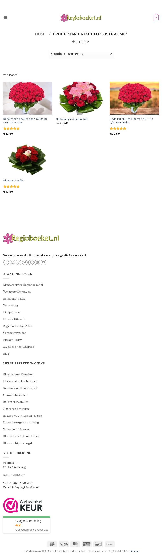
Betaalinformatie (14, 298)
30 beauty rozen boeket (72, 119)
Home (40, 34)
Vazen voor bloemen (16, 429)
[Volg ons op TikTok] (19, 262)
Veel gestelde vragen (17, 291)
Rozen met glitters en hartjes (22, 415)
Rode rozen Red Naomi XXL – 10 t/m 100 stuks (131, 120)
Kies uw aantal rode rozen (20, 388)
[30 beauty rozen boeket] (81, 98)
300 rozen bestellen (16, 409)
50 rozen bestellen (15, 395)
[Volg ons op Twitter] (25, 262)
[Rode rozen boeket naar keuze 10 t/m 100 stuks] (27, 98)
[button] (5, 18)
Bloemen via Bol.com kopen (21, 436)
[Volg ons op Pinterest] (31, 262)
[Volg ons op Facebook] (6, 262)
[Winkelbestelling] (81, 54)
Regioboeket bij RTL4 (17, 326)
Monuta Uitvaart (14, 319)
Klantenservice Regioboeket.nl (23, 285)
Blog (6, 354)
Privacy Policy (12, 340)
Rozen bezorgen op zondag (21, 422)
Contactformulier (14, 333)
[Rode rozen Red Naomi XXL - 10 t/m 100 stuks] (134, 98)
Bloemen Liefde (13, 180)
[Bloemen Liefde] (27, 159)
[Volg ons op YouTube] (43, 262)
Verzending (10, 305)
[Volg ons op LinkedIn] (37, 262)
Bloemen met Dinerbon (18, 374)
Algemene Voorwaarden (18, 347)
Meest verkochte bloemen (20, 381)
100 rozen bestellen (15, 402)
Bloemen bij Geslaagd (17, 443)
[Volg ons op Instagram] (12, 262)
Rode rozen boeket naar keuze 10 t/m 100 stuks (25, 120)
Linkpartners (12, 312)
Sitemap (134, 550)
